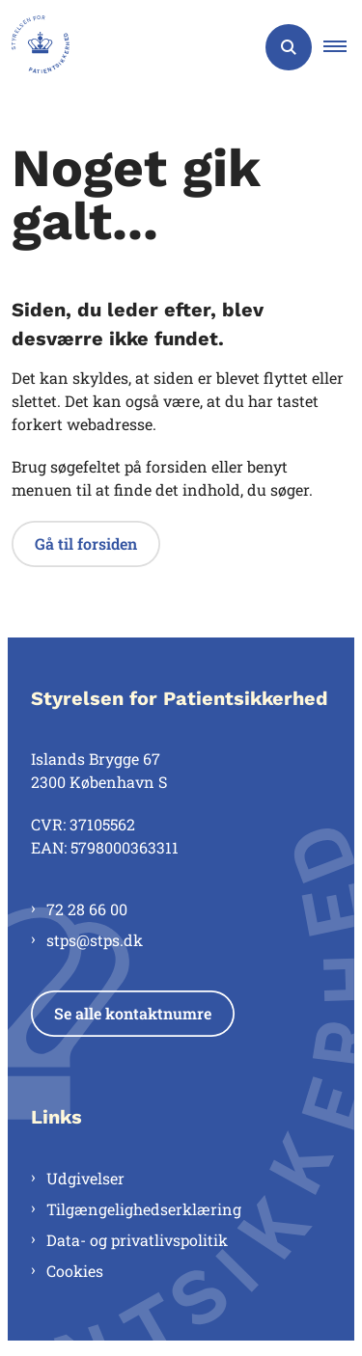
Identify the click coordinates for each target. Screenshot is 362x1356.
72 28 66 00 (86, 909)
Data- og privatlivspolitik (137, 1240)
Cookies (74, 1271)
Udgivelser (85, 1178)
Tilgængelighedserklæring (143, 1209)
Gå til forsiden (86, 543)
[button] (342, 47)
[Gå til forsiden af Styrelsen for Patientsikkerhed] (35, 47)
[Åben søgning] (288, 47)
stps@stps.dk (94, 940)
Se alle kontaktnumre (132, 1013)
